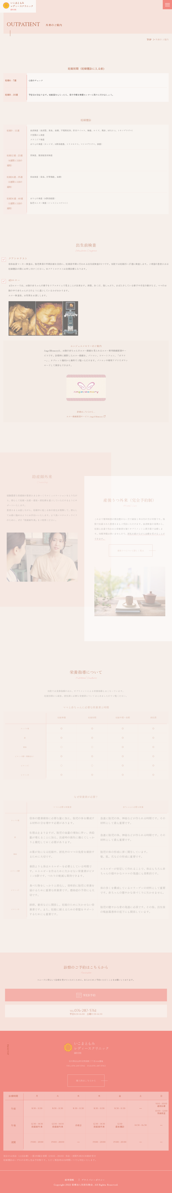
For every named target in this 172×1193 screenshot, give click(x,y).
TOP (149, 39)
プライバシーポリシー (94, 1179)
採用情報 (71, 1179)
